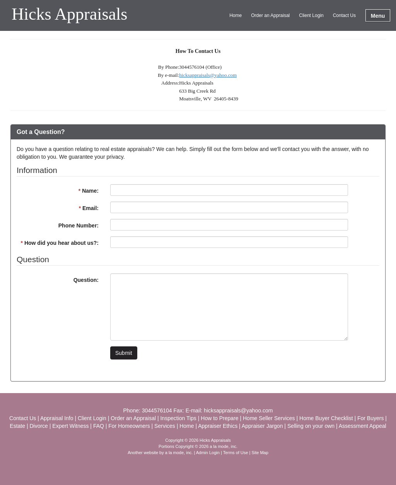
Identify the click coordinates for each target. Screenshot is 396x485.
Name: (89, 191)
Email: (89, 208)
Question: (86, 280)
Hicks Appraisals (69, 15)
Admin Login (208, 452)
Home (235, 15)
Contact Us (344, 15)
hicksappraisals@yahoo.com (208, 75)
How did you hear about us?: (60, 243)
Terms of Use (235, 452)
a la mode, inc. (179, 452)
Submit (123, 353)
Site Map (259, 452)
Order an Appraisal (270, 15)
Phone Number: (78, 225)
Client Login (311, 15)
